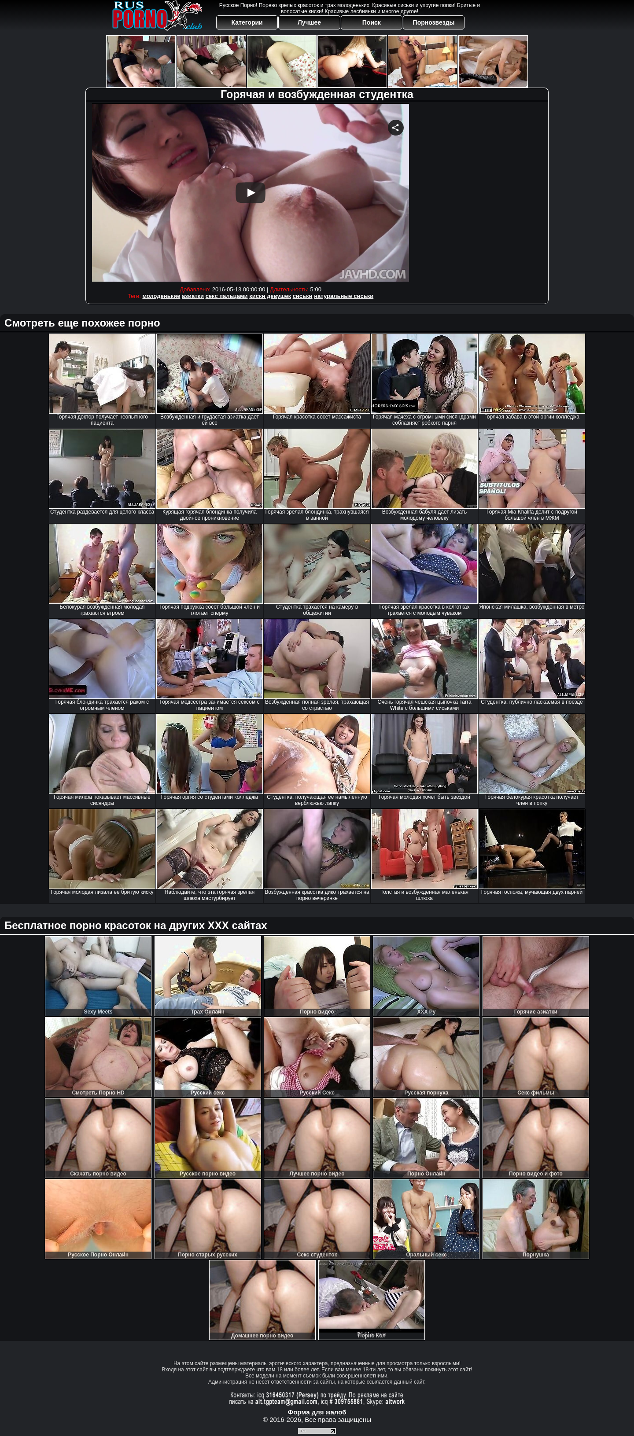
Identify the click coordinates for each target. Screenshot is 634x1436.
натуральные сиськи (343, 296)
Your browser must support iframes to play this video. (250, 192)
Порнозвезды (434, 22)
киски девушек (270, 296)
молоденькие (161, 296)
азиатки (193, 296)
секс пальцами (227, 296)
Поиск (371, 22)
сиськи (303, 296)
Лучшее (309, 22)
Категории (247, 22)
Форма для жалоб (317, 1412)
